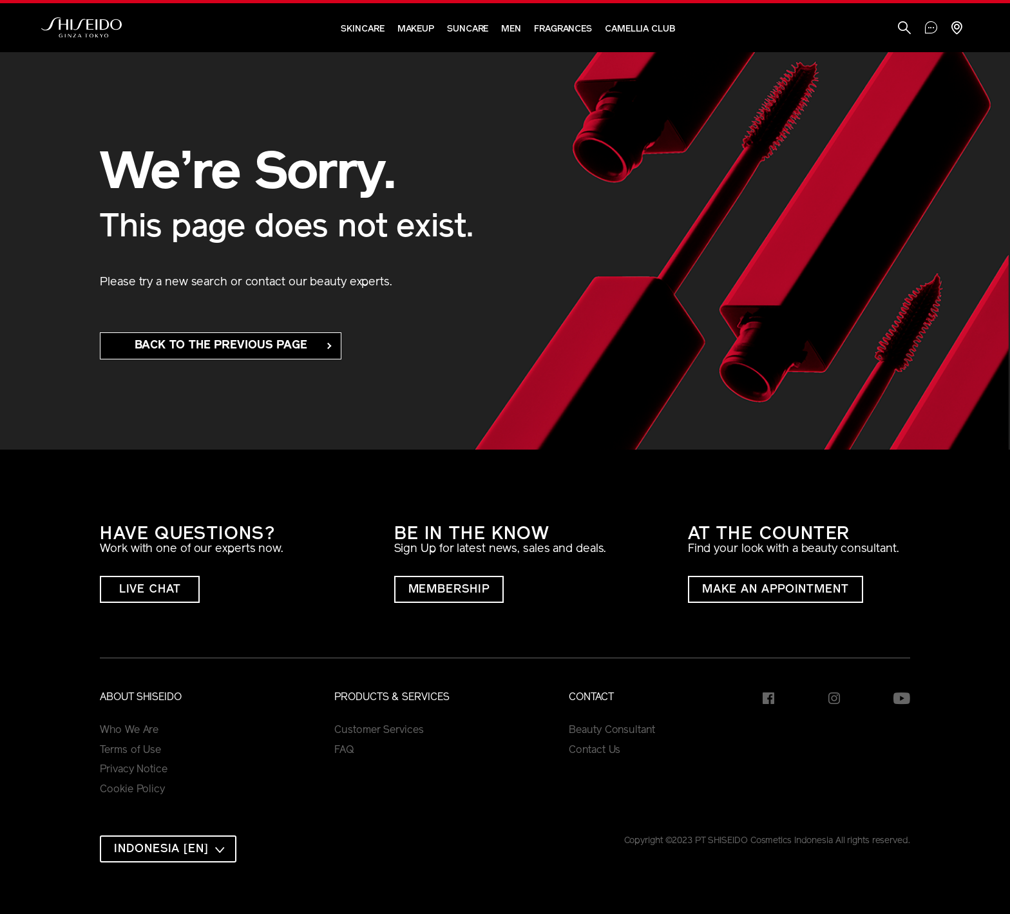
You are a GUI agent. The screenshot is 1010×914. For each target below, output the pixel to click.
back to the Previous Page (221, 345)
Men (511, 29)
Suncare (467, 29)
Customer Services (378, 730)
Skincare (362, 29)
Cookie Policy (132, 790)
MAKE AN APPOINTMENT (775, 590)
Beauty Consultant (611, 730)
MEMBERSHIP (449, 590)
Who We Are (129, 730)
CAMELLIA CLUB (640, 29)
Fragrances (563, 29)
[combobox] (168, 848)
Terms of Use (130, 750)
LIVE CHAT (150, 590)
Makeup (415, 29)
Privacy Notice (133, 770)
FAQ (344, 750)
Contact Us (594, 750)
